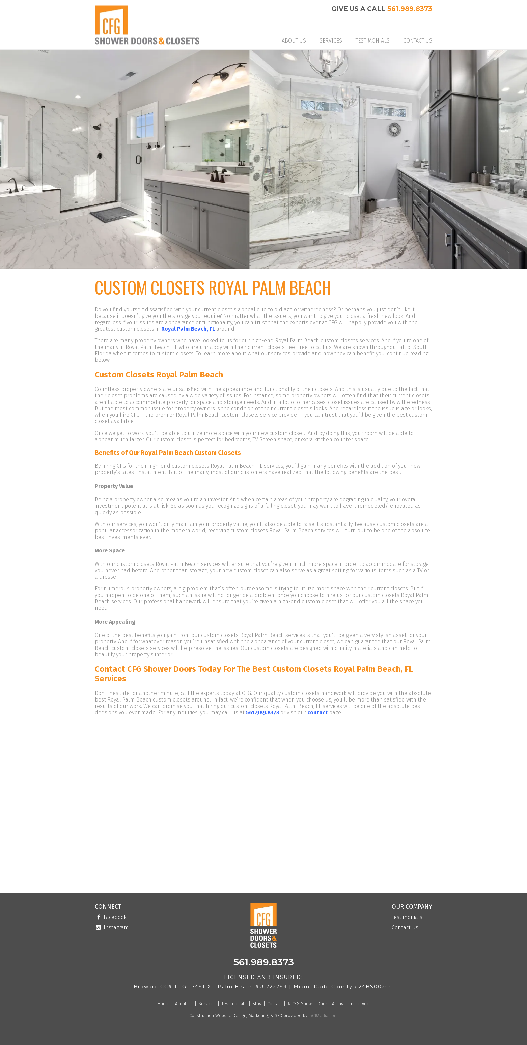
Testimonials (373, 40)
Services (331, 40)
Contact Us (417, 40)
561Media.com (323, 1015)
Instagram (112, 928)
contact (317, 712)
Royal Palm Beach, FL (188, 329)
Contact (274, 1003)
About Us (294, 40)
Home (163, 1003)
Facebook (111, 917)
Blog (256, 1003)
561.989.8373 (409, 9)
